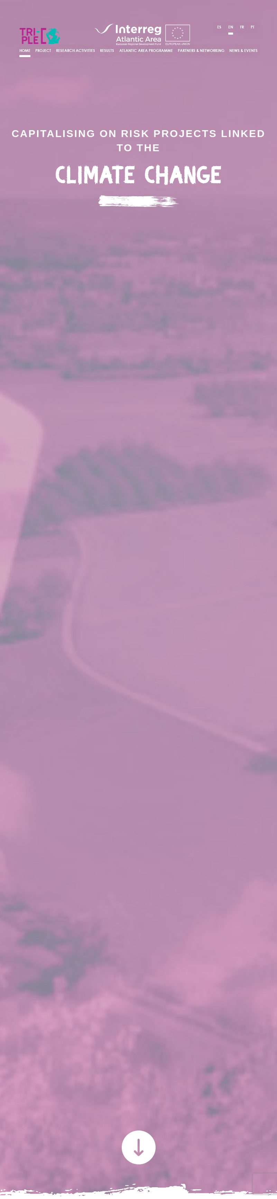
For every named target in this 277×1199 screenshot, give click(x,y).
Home (24, 50)
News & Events (243, 50)
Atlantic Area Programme (146, 50)
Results (107, 50)
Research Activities (75, 50)
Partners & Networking (201, 50)
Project (43, 50)
